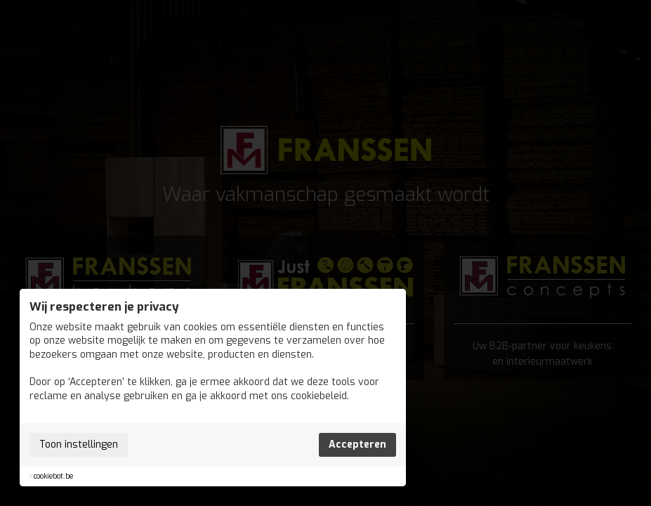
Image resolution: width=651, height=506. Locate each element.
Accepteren (357, 444)
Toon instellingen (78, 444)
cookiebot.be (53, 476)
